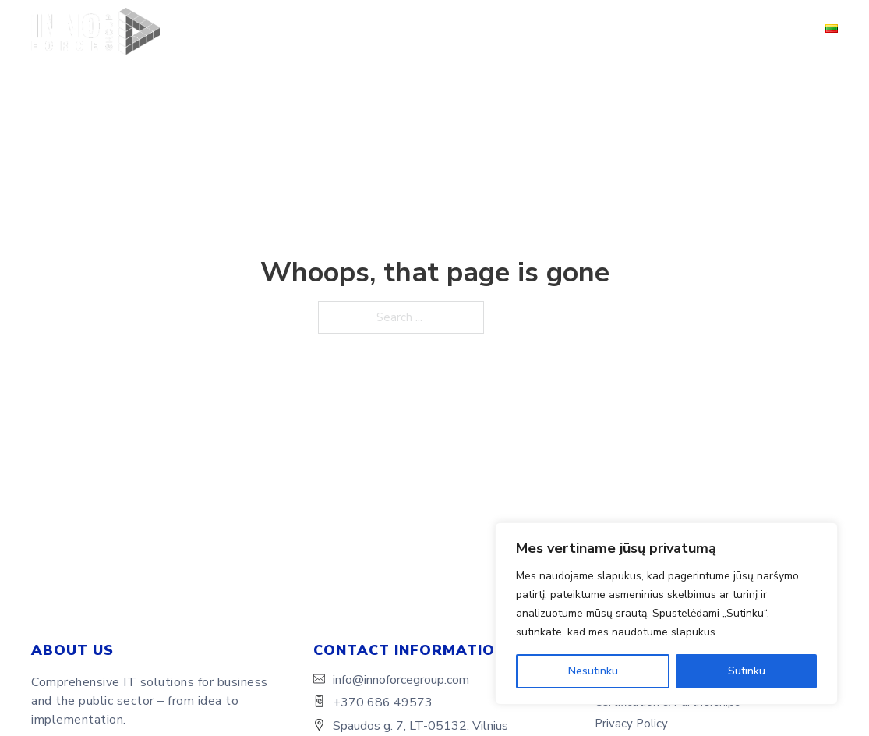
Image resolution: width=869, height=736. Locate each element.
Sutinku (746, 670)
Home (177, 31)
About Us (243, 31)
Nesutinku (593, 670)
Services (317, 31)
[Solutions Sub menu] (431, 31)
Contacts (776, 31)
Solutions (391, 31)
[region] (666, 613)
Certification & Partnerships (650, 31)
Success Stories (505, 31)
